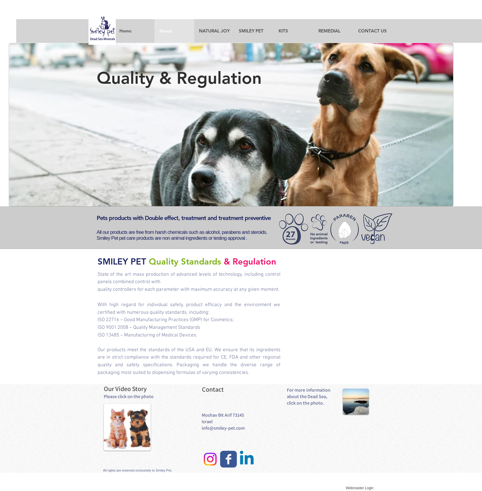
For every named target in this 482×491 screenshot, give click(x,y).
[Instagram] (210, 459)
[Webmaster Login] (359, 488)
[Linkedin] (246, 459)
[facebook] (228, 459)
